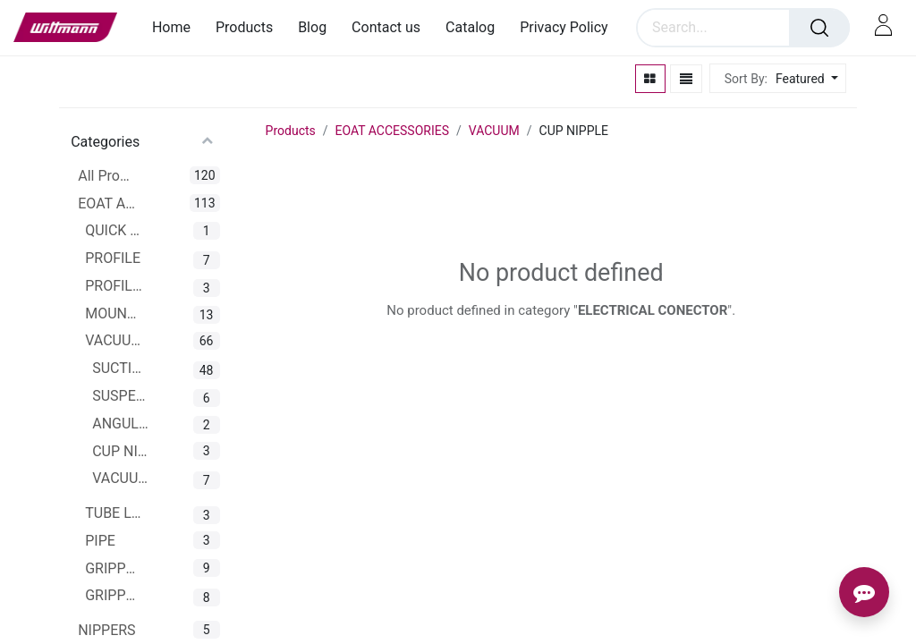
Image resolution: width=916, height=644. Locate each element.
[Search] (819, 28)
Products (291, 130)
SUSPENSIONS (121, 395)
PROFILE (112, 258)
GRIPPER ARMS (114, 595)
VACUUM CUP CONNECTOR (121, 478)
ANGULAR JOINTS (121, 423)
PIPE (100, 540)
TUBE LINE (114, 512)
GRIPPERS (114, 568)
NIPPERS (106, 630)
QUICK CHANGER (114, 230)
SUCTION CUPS (121, 368)
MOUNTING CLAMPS (114, 313)
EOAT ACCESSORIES (107, 203)
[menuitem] (177, 27)
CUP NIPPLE (121, 451)
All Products (107, 175)
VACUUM (114, 340)
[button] (804, 79)
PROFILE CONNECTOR (114, 285)
